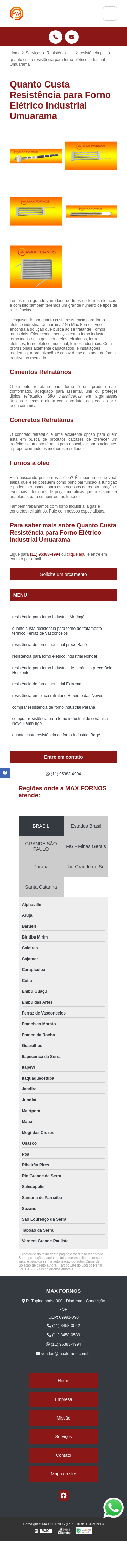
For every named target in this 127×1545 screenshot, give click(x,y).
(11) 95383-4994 (45, 554)
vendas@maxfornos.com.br (63, 1353)
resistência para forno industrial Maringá (48, 617)
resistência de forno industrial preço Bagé (49, 644)
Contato (63, 1455)
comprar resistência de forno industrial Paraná (53, 707)
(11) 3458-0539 (63, 1335)
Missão (63, 1418)
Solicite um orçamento (63, 574)
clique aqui (76, 554)
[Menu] (110, 14)
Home (63, 1380)
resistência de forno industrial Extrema (46, 684)
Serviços (63, 1436)
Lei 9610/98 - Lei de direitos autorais (46, 1269)
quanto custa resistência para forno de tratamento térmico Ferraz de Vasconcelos (57, 631)
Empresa (63, 1399)
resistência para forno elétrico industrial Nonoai (54, 656)
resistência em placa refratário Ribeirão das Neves (57, 695)
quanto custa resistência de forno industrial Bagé (56, 735)
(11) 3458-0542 (63, 1325)
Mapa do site (63, 1473)
